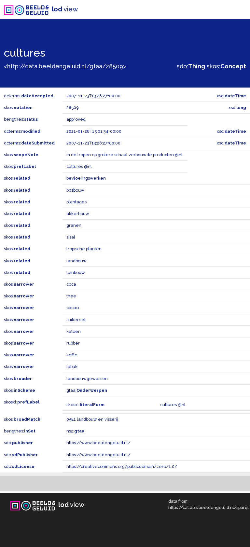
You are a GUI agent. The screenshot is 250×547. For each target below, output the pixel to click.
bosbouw (75, 190)
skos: (226, 66)
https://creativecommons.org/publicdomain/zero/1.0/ (121, 466)
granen (73, 225)
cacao (72, 307)
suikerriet (76, 319)
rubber (73, 343)
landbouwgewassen (87, 378)
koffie (71, 354)
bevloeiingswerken (86, 178)
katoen (73, 331)
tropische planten (84, 248)
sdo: (191, 66)
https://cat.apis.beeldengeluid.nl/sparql (208, 507)
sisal (70, 237)
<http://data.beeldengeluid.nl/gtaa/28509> (65, 66)
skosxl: (21, 402)
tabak (71, 366)
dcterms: (28, 95)
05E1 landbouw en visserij (92, 419)
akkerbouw (77, 213)
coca (71, 284)
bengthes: (21, 119)
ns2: (75, 431)
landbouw (76, 260)
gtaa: (86, 390)
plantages (76, 201)
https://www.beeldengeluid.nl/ (98, 442)
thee (71, 296)
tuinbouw (75, 272)
